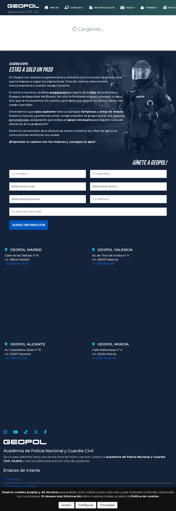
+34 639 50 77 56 (16, 263)
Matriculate (102, 7)
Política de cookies (145, 496)
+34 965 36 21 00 (16, 358)
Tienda (148, 7)
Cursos (73, 7)
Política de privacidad (21, 486)
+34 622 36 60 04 (104, 358)
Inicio (52, 7)
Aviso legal (13, 479)
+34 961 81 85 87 (103, 263)
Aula (127, 7)
